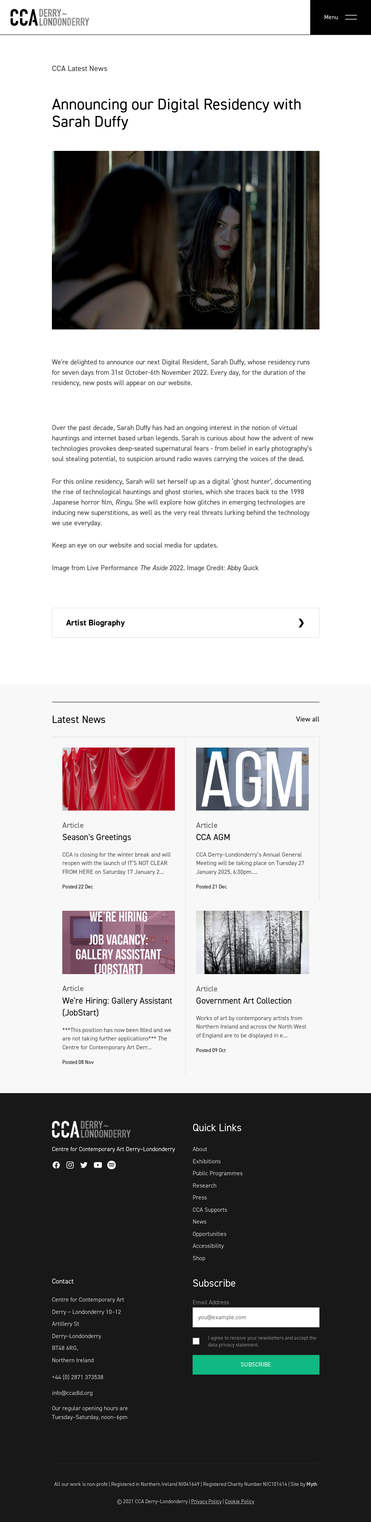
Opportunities (209, 1234)
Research (204, 1185)
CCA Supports (210, 1210)
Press (200, 1197)
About (200, 1149)
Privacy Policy (206, 1501)
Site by (304, 1484)
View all (307, 719)
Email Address (211, 1302)
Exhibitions (207, 1161)
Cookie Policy (239, 1501)
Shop (199, 1258)
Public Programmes (218, 1173)
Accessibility (208, 1246)
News (199, 1222)
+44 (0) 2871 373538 (77, 1377)
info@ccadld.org (72, 1393)
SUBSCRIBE (256, 1364)
